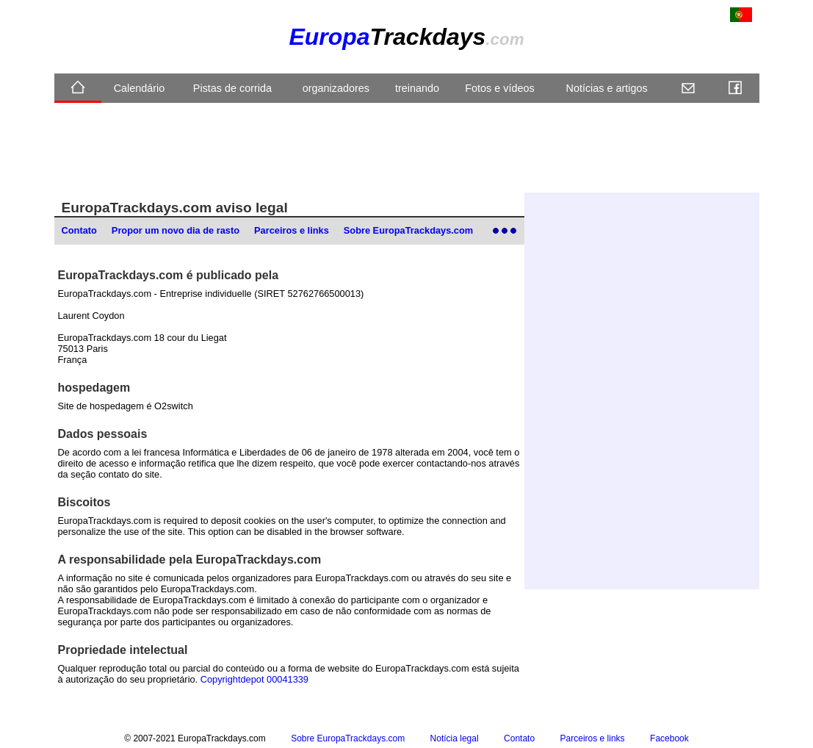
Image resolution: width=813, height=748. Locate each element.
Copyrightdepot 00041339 (254, 679)
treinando (417, 88)
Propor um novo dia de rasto (175, 230)
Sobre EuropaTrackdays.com (408, 230)
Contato (79, 230)
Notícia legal (454, 738)
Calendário (139, 88)
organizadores (336, 88)
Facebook (669, 738)
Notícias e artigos (607, 88)
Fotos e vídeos (499, 88)
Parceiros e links (291, 230)
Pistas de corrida (232, 88)
